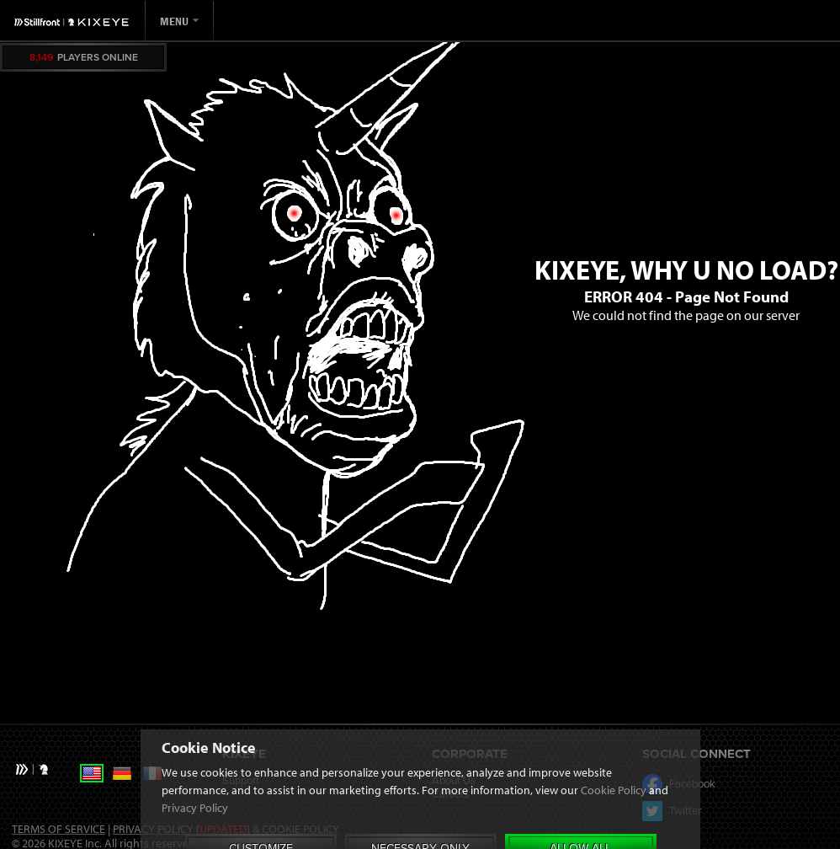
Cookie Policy (613, 838)
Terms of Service (58, 828)
